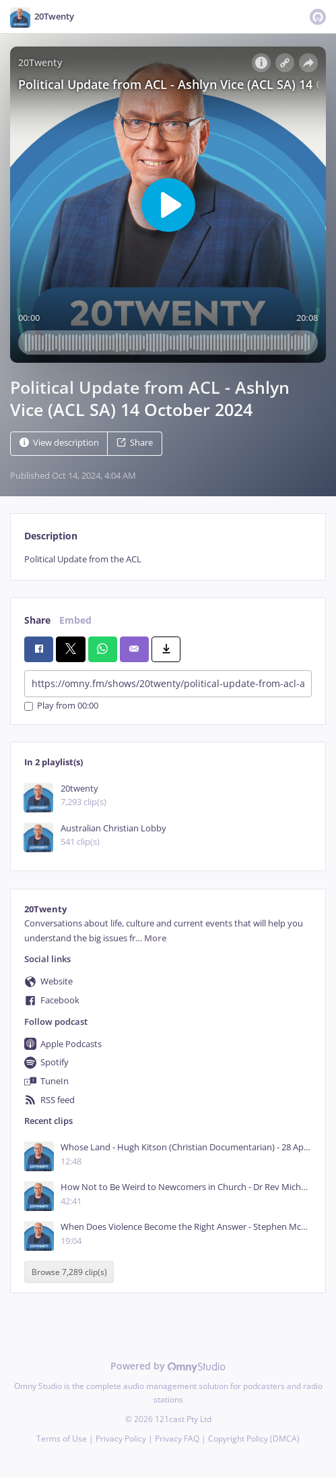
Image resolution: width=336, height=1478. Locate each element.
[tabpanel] (168, 559)
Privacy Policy (121, 1438)
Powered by (168, 1365)
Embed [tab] (75, 620)
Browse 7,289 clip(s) (69, 1272)
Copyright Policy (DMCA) (254, 1438)
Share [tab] (37, 620)
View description (59, 442)
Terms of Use (61, 1438)
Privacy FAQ (177, 1438)
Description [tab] (50, 535)
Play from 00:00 (61, 706)
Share (134, 442)
